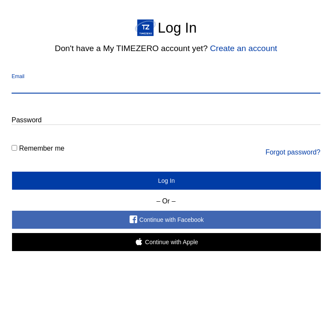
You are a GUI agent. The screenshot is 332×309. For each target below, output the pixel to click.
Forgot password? (293, 152)
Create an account (243, 48)
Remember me (41, 148)
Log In (166, 180)
